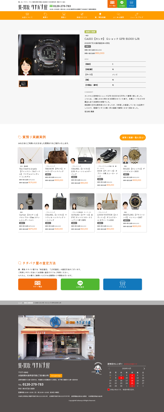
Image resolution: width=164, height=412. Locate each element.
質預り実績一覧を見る (132, 137)
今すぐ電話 (112, 6)
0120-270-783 (33, 384)
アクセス (131, 6)
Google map (56, 376)
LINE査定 (122, 6)
